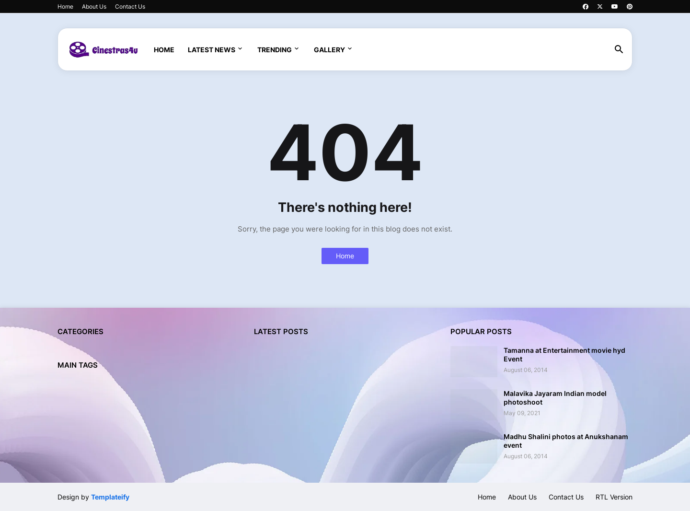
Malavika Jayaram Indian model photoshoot (555, 397)
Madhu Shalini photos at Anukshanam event (566, 440)
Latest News (211, 50)
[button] (619, 50)
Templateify (110, 497)
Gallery (329, 50)
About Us (94, 6)
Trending (274, 50)
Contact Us (130, 6)
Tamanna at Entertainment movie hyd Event (564, 354)
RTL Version (614, 497)
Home (65, 6)
